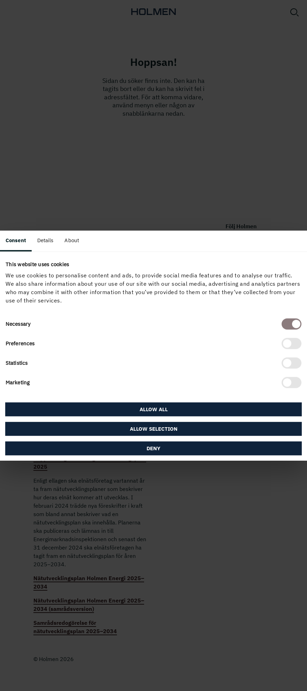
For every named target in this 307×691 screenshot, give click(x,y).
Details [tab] (45, 240)
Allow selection (154, 428)
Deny (153, 448)
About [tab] (71, 240)
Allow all (154, 409)
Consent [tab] (16, 240)
